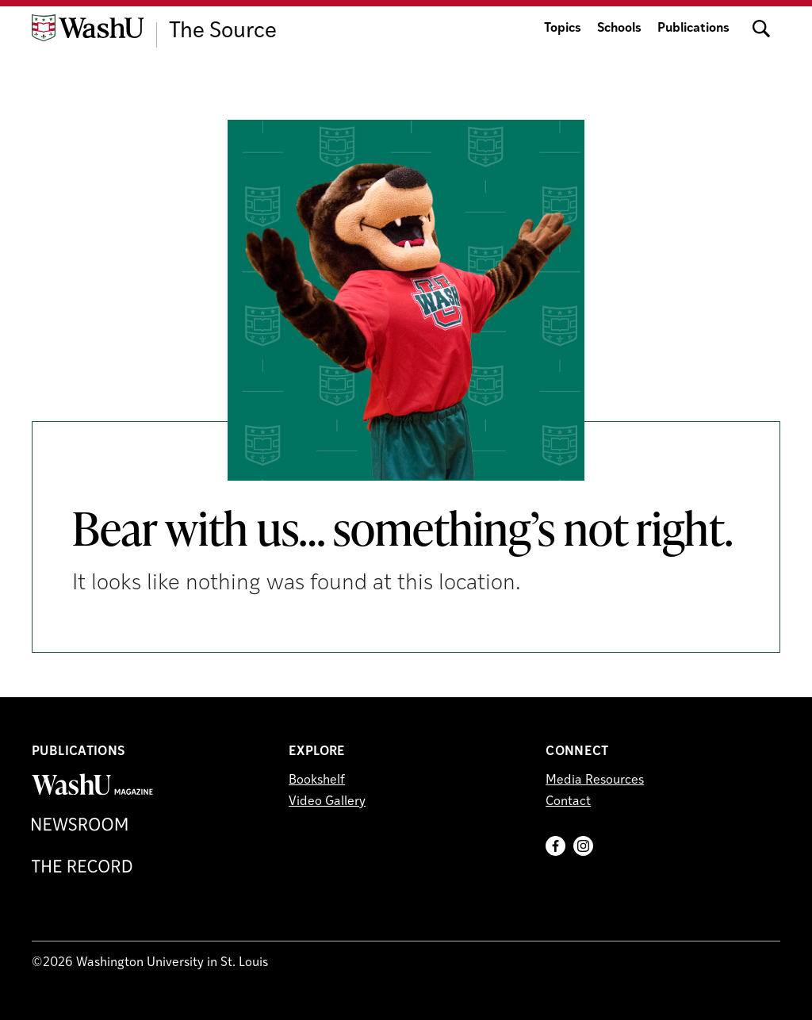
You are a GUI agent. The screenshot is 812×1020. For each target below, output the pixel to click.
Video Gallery (327, 802)
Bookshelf (317, 780)
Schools (619, 28)
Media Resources (595, 780)
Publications (693, 28)
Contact (568, 802)
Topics (562, 28)
